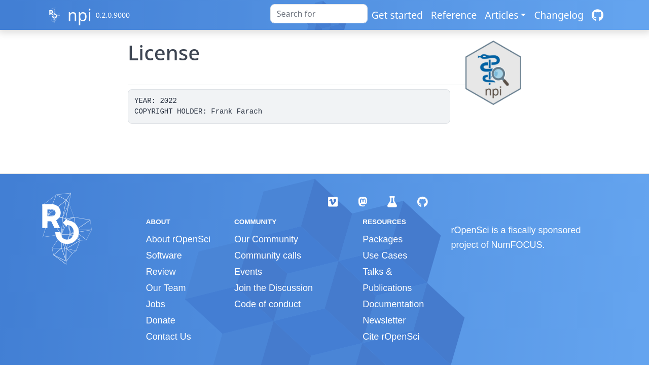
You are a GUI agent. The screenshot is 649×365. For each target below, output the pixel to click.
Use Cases (385, 255)
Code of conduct (267, 304)
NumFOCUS (517, 245)
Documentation (393, 304)
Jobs (155, 304)
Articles (501, 15)
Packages (383, 239)
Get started (397, 15)
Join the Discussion (273, 288)
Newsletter (384, 320)
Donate (160, 320)
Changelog (559, 15)
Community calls (267, 255)
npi (79, 15)
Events (248, 272)
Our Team (166, 288)
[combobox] (319, 13)
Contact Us (168, 337)
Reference (454, 15)
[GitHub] (597, 15)
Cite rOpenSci (391, 337)
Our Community (266, 239)
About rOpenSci (178, 239)
